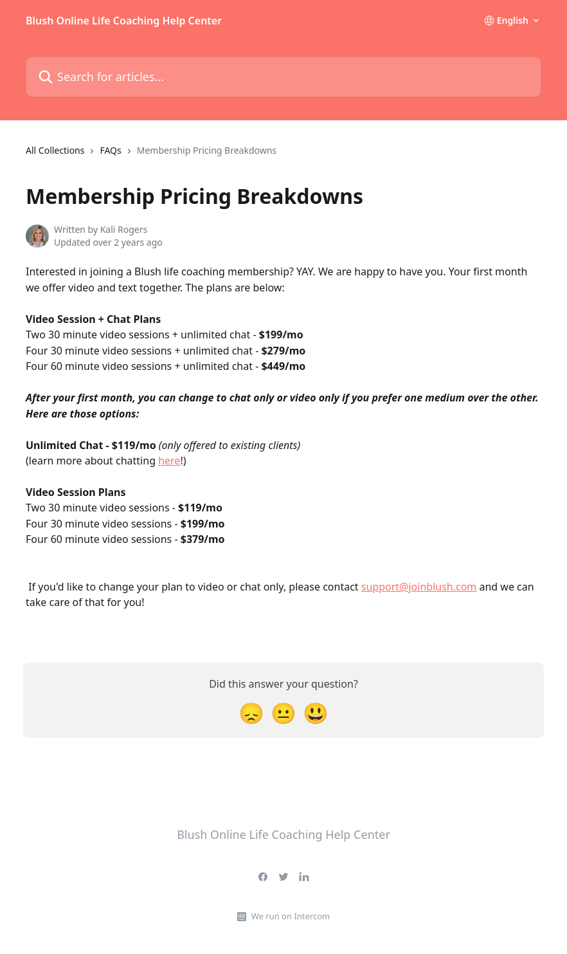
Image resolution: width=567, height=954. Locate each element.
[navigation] (151, 155)
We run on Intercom (290, 916)
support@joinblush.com (419, 587)
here (169, 461)
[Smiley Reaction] (316, 712)
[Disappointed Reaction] (251, 712)
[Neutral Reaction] (283, 712)
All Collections (55, 150)
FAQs (110, 150)
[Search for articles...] (283, 77)
